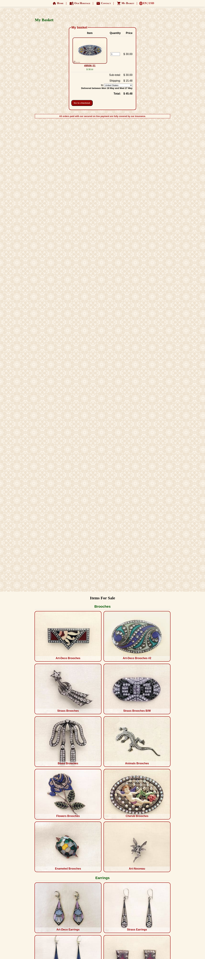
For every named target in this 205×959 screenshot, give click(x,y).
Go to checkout (82, 103)
